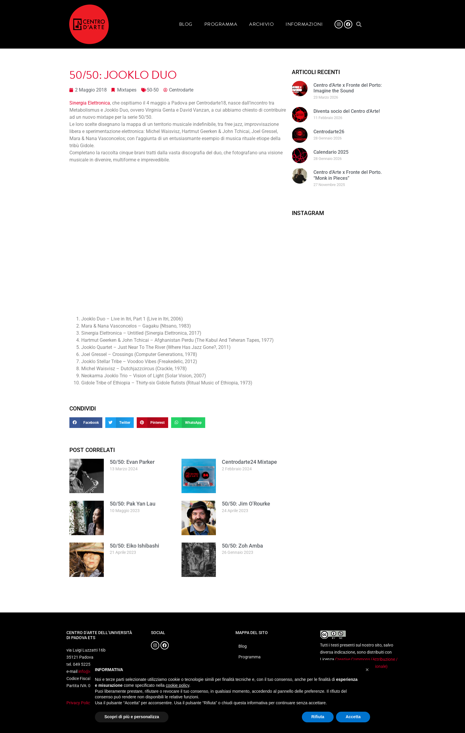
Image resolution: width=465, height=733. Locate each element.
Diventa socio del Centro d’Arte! (346, 111)
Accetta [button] (353, 716)
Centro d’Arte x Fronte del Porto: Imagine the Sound (347, 88)
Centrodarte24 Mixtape (249, 462)
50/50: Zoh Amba (242, 546)
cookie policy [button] (177, 685)
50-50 (153, 90)
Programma (221, 24)
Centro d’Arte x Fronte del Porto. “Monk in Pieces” (347, 175)
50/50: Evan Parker (132, 462)
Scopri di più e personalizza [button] (131, 716)
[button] (359, 24)
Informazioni (304, 24)
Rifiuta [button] (317, 716)
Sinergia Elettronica (89, 103)
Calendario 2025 (330, 152)
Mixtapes (126, 90)
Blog (185, 24)
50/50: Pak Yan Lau (132, 504)
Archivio (261, 24)
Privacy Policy (79, 702)
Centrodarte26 (328, 131)
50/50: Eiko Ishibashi (134, 546)
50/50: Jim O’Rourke (246, 504)
